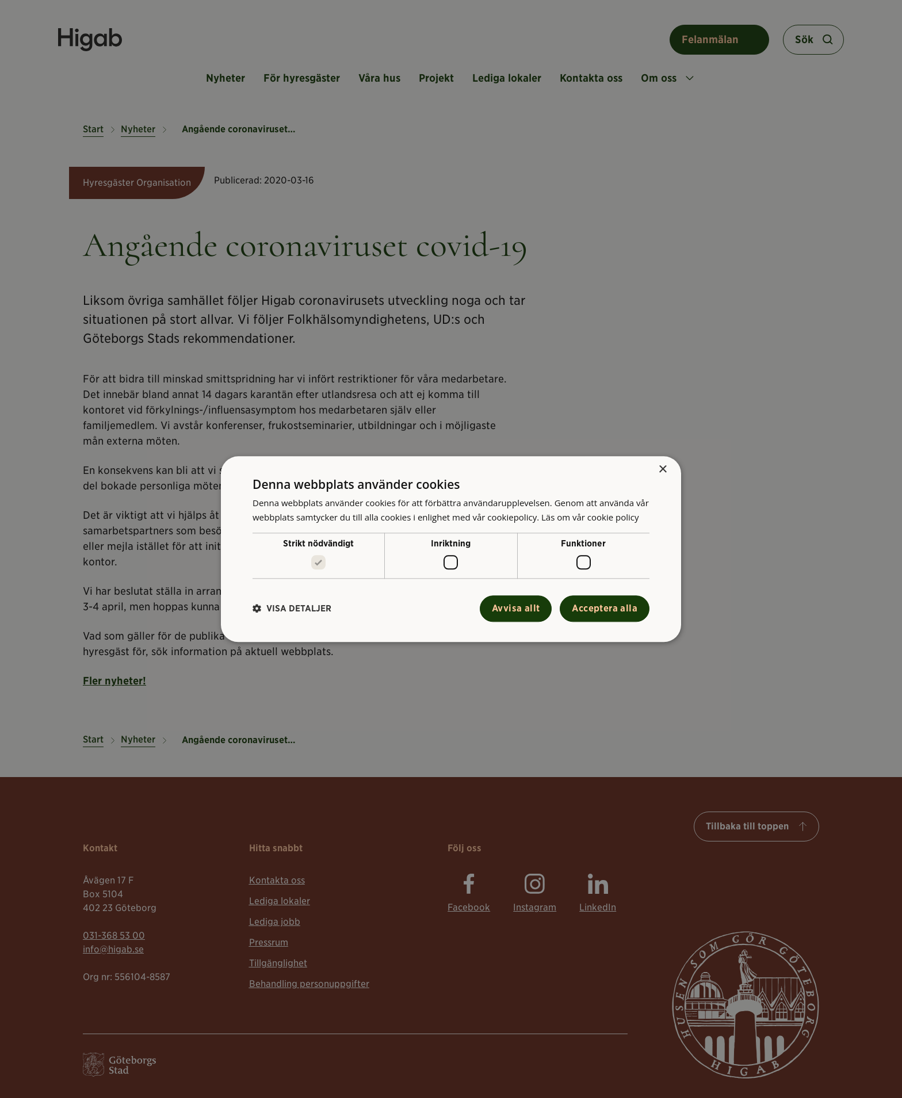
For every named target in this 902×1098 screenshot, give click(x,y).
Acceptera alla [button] (604, 608)
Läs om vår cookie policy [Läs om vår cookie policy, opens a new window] (590, 517)
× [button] (662, 469)
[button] (292, 608)
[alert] (451, 549)
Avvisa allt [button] (516, 608)
